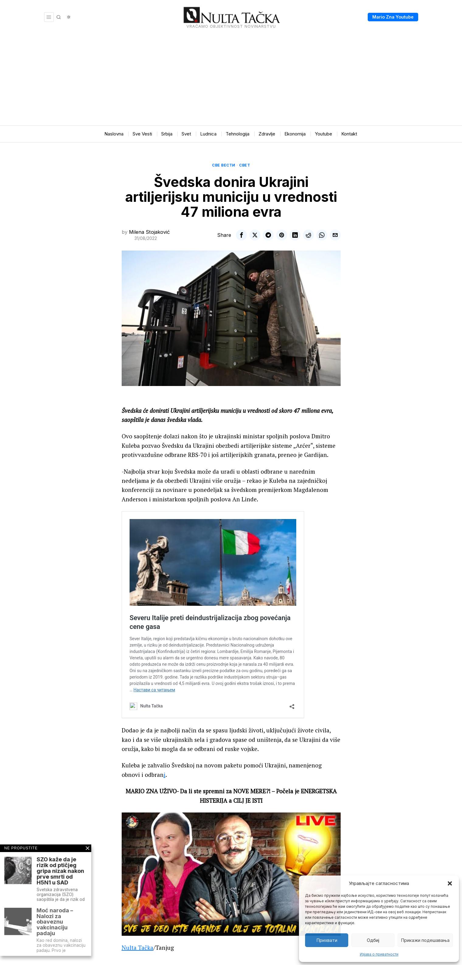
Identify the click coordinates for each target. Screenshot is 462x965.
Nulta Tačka (137, 947)
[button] (450, 883)
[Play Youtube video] (231, 874)
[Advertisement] (231, 79)
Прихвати (326, 940)
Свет (244, 165)
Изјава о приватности (379, 954)
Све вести (223, 165)
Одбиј (373, 940)
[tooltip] (241, 235)
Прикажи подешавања (425, 940)
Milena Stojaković (149, 232)
